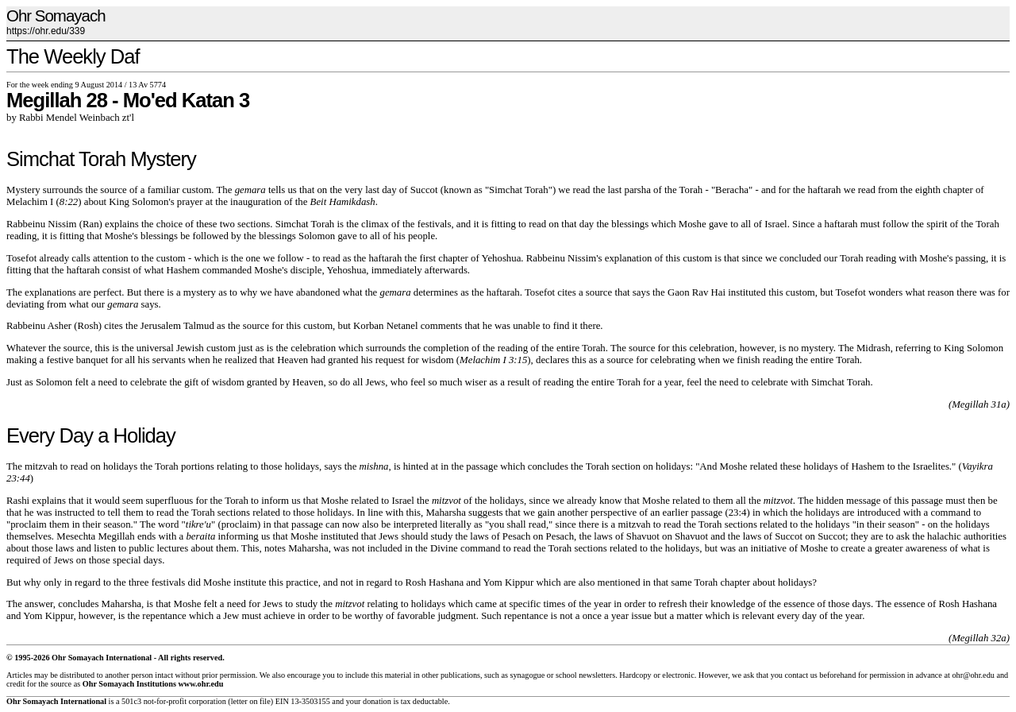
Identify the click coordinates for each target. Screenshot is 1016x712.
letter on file (251, 701)
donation (377, 701)
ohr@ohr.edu (973, 675)
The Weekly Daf (73, 56)
